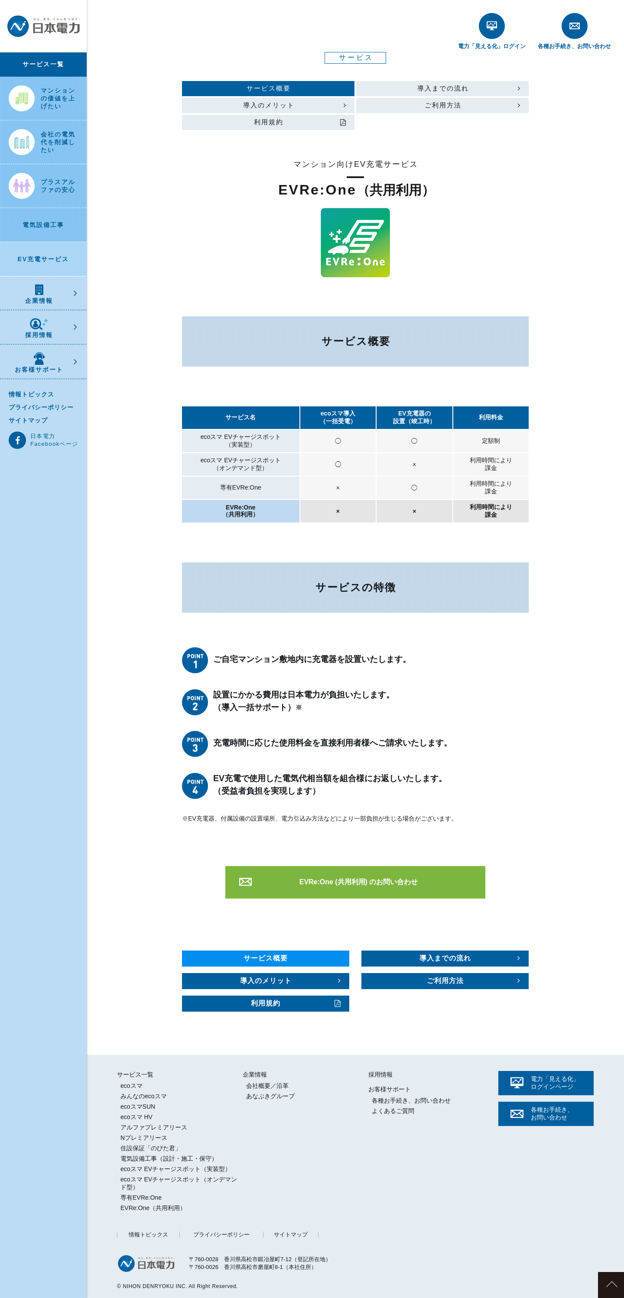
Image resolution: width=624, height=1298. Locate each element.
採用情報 (39, 328)
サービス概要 (269, 88)
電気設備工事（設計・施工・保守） (169, 1158)
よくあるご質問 (393, 1110)
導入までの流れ (443, 88)
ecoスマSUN (137, 1106)
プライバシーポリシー (41, 407)
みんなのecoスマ (143, 1096)
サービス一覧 (43, 64)
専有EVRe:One (141, 1197)
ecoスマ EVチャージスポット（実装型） (175, 1168)
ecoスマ (131, 1085)
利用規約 (268, 122)
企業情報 (39, 294)
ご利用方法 (443, 105)
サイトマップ (28, 420)
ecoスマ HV (136, 1116)
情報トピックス (31, 394)
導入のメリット (269, 105)
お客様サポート (39, 362)
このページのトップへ (611, 1285)
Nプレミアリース (143, 1137)
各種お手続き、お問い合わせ (411, 1100)
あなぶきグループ (270, 1096)
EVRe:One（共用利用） (153, 1207)
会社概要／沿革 (267, 1085)
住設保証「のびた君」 (150, 1148)
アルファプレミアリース (153, 1127)
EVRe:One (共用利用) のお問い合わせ (358, 882)
